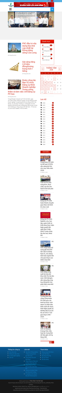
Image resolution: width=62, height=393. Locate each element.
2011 (44, 137)
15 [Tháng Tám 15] (42, 85)
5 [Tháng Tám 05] (54, 79)
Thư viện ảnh (12, 352)
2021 (44, 114)
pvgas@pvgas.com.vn (44, 386)
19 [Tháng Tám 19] (54, 85)
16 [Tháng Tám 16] (45, 85)
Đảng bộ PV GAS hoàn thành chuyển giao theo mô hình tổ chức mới (47, 203)
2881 (51, 49)
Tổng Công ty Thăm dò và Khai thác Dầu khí (32, 362)
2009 (44, 142)
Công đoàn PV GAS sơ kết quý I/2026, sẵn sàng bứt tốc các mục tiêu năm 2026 (47, 166)
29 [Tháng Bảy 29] (54, 76)
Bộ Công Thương (46, 356)
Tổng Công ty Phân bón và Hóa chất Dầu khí (31, 366)
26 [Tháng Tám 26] (54, 89)
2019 (44, 119)
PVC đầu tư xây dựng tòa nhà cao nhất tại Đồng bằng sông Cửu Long (14, 48)
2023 (44, 110)
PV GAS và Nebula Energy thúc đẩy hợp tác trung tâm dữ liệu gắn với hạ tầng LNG (47, 329)
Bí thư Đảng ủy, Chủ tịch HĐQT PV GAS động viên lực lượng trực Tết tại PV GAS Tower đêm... (31, 19)
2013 (44, 133)
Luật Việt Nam (45, 354)
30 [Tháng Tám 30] (45, 92)
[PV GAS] (11, 4)
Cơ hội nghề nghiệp (14, 356)
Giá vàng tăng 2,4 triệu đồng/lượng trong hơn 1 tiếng (14, 67)
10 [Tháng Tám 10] (48, 82)
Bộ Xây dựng (45, 359)
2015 (44, 128)
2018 (44, 121)
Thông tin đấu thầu (14, 354)
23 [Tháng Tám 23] (45, 89)
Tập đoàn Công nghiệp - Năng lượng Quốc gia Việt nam (32, 354)
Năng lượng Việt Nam (48, 352)
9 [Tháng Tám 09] (45, 82)
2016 (44, 126)
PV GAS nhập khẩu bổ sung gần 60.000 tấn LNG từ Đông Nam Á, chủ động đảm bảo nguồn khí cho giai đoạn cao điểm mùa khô (47, 250)
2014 (44, 130)
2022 (44, 112)
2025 (44, 105)
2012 (44, 135)
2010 (44, 140)
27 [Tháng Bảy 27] (48, 76)
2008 (44, 144)
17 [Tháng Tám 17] (48, 85)
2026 (44, 103)
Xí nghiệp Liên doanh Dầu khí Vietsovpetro (31, 375)
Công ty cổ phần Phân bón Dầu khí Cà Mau (31, 371)
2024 (44, 107)
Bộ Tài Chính (45, 357)
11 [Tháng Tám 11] (51, 82)
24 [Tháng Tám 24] (48, 89)
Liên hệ (11, 357)
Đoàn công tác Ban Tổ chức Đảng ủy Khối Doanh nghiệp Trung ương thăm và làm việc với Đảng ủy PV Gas (14, 84)
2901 (51, 45)
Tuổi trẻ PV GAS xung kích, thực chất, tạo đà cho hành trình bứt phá (46, 185)
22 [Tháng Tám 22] (42, 89)
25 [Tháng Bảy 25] (42, 76)
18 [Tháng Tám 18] (51, 85)
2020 (44, 117)
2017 (44, 123)
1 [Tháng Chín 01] (51, 92)
